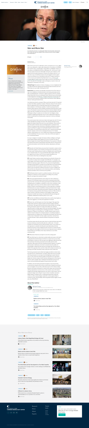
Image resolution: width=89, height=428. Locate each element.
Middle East (47, 315)
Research (12, 2)
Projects (47, 406)
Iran (70, 2)
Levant (38, 315)
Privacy (46, 413)
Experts (22, 2)
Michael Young (31, 61)
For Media (47, 414)
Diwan (16, 2)
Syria (42, 315)
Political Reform (31, 315)
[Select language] (83, 2)
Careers (46, 411)
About (19, 2)
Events (46, 408)
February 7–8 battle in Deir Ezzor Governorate (48, 96)
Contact (46, 410)
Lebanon (65, 2)
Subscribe (62, 414)
